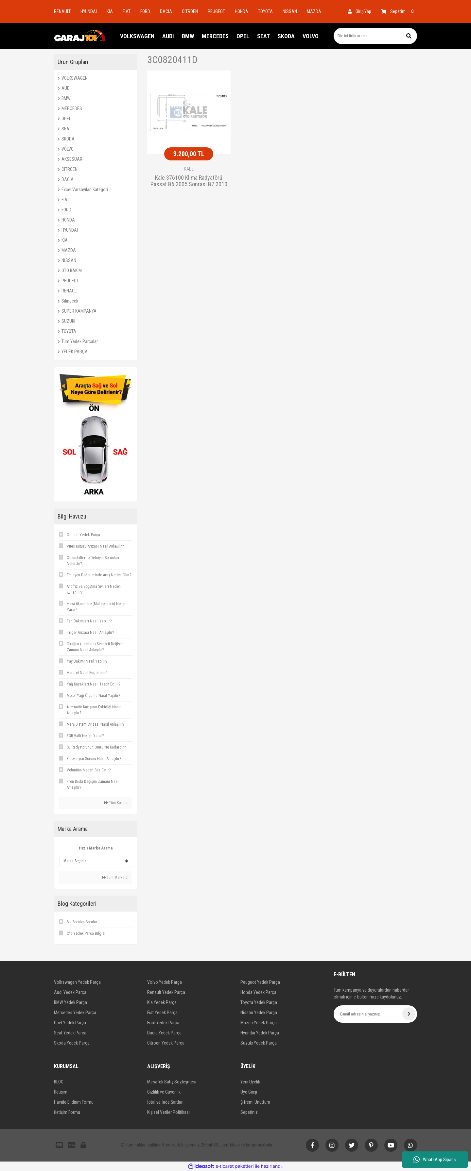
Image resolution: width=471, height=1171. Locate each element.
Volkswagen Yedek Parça (77, 982)
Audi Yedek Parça (70, 992)
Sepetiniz (249, 1112)
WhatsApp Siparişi (435, 1159)
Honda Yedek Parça (258, 992)
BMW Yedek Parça (70, 1002)
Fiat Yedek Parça (162, 1012)
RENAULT (62, 11)
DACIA (166, 11)
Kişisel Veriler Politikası (168, 1112)
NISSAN (290, 11)
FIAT (127, 11)
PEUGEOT (216, 11)
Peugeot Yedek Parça (260, 982)
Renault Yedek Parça (166, 992)
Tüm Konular (116, 802)
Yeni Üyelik (250, 1081)
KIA (110, 11)
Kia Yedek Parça (162, 1002)
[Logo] (80, 36)
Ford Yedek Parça (163, 1022)
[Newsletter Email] (375, 1014)
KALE (189, 169)
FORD (145, 11)
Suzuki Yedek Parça (258, 1043)
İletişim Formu (67, 1112)
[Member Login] (359, 11)
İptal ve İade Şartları (165, 1102)
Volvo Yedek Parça (164, 982)
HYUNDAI (88, 11)
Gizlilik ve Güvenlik (164, 1092)
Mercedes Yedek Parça (75, 1012)
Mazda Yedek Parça (258, 1022)
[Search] (375, 36)
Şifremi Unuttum (255, 1102)
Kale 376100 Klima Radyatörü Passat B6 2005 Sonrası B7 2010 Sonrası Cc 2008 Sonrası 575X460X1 (188, 181)
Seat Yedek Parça (70, 1032)
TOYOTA (265, 11)
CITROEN (190, 11)
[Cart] (399, 11)
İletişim (60, 1092)
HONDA (241, 11)
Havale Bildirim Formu (74, 1102)
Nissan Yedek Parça (258, 1012)
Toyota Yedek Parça (258, 1002)
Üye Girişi (248, 1092)
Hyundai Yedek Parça (259, 1032)
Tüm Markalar (115, 877)
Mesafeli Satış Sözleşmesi (171, 1081)
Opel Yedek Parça (70, 1022)
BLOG (58, 1081)
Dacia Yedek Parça (164, 1032)
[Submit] (408, 1013)
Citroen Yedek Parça (165, 1043)
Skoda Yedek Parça (72, 1043)
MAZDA (314, 11)
